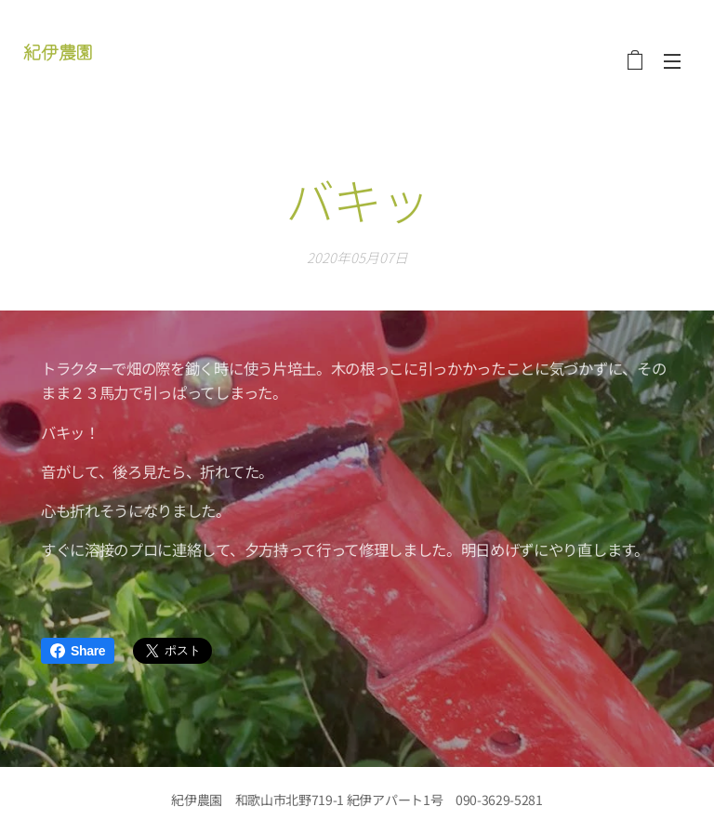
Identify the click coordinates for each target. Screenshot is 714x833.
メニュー (672, 61)
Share (77, 650)
